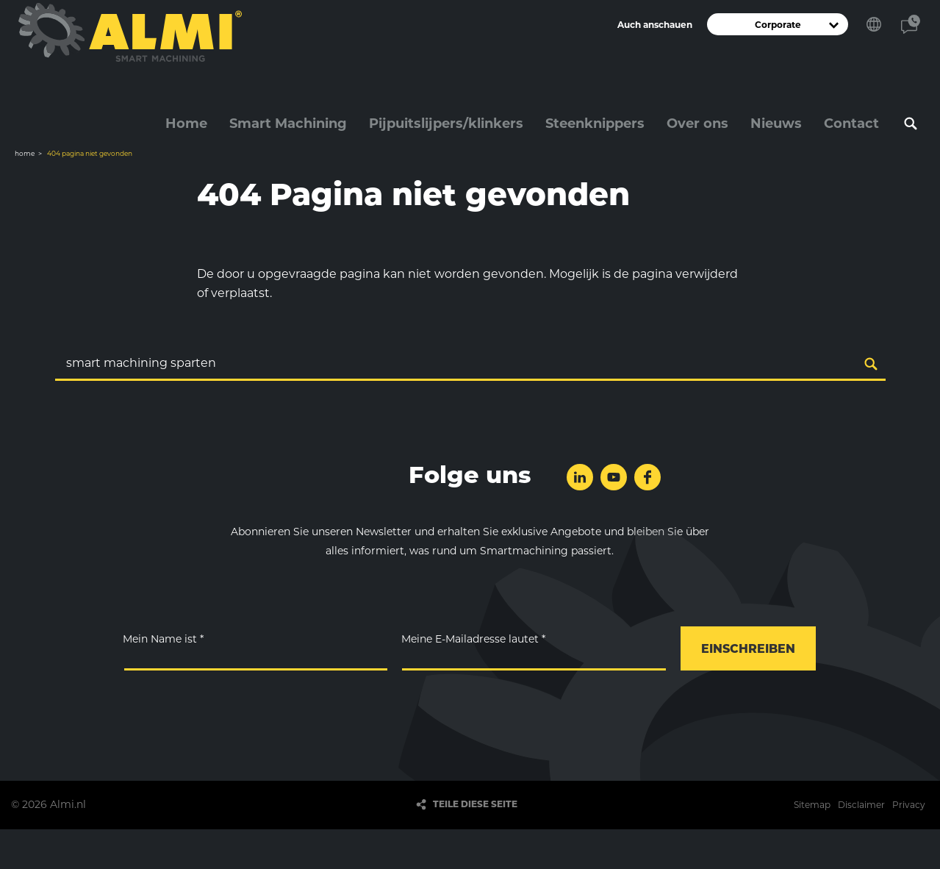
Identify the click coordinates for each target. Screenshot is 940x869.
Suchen (910, 123)
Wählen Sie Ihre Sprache (873, 24)
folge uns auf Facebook (647, 477)
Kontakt (910, 24)
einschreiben (748, 650)
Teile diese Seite (475, 805)
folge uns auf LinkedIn (580, 477)
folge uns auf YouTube (613, 477)
